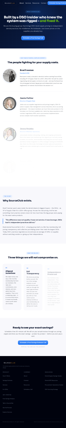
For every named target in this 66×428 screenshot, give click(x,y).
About (22, 3)
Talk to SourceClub (8, 403)
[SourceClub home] (9, 3)
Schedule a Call (28, 389)
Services (28, 3)
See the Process (7, 407)
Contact (43, 3)
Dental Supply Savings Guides (53, 376)
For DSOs (5, 389)
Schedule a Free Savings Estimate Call (33, 342)
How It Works (6, 376)
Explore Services (7, 412)
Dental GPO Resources (51, 380)
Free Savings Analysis (9, 398)
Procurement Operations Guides (54, 385)
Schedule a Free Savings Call (33, 38)
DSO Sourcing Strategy (51, 389)
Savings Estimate (7, 380)
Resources (35, 3)
